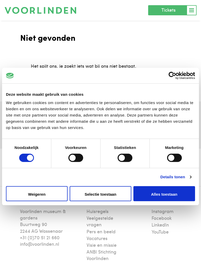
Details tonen (172, 177)
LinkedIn (160, 224)
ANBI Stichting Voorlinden (101, 254)
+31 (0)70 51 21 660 (40, 237)
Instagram (163, 211)
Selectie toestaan (101, 194)
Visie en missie (102, 245)
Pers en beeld (101, 231)
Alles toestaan (164, 194)
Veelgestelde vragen (100, 221)
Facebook (162, 218)
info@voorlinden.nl (39, 244)
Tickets (168, 9)
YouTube (160, 231)
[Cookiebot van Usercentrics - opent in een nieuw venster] (172, 75)
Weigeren (37, 194)
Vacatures (97, 238)
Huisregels (98, 211)
